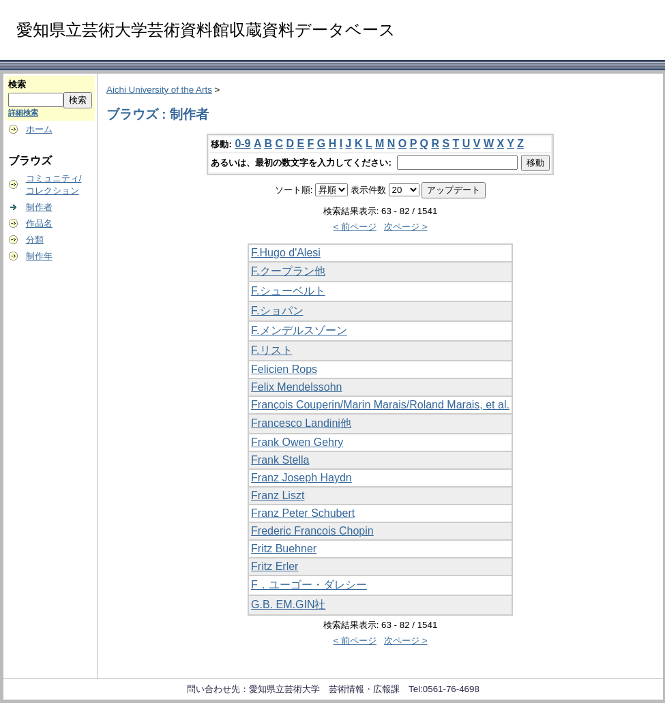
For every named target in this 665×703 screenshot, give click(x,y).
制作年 (39, 256)
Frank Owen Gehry (297, 442)
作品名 (39, 223)
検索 (17, 84)
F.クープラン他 (288, 271)
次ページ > (406, 227)
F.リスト (271, 350)
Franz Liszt (277, 495)
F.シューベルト (288, 291)
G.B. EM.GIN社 (288, 604)
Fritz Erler (274, 566)
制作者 (39, 207)
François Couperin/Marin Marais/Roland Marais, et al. (380, 404)
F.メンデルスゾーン (298, 330)
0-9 (242, 143)
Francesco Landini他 (301, 423)
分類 (35, 240)
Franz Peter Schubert (303, 513)
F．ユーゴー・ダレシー (309, 584)
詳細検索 (23, 112)
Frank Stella (280, 460)
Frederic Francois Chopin (312, 531)
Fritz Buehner (283, 548)
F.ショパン (277, 310)
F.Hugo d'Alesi (286, 252)
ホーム (39, 129)
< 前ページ (354, 227)
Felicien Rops (284, 369)
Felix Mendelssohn (296, 387)
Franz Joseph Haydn (301, 477)
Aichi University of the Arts (159, 90)
